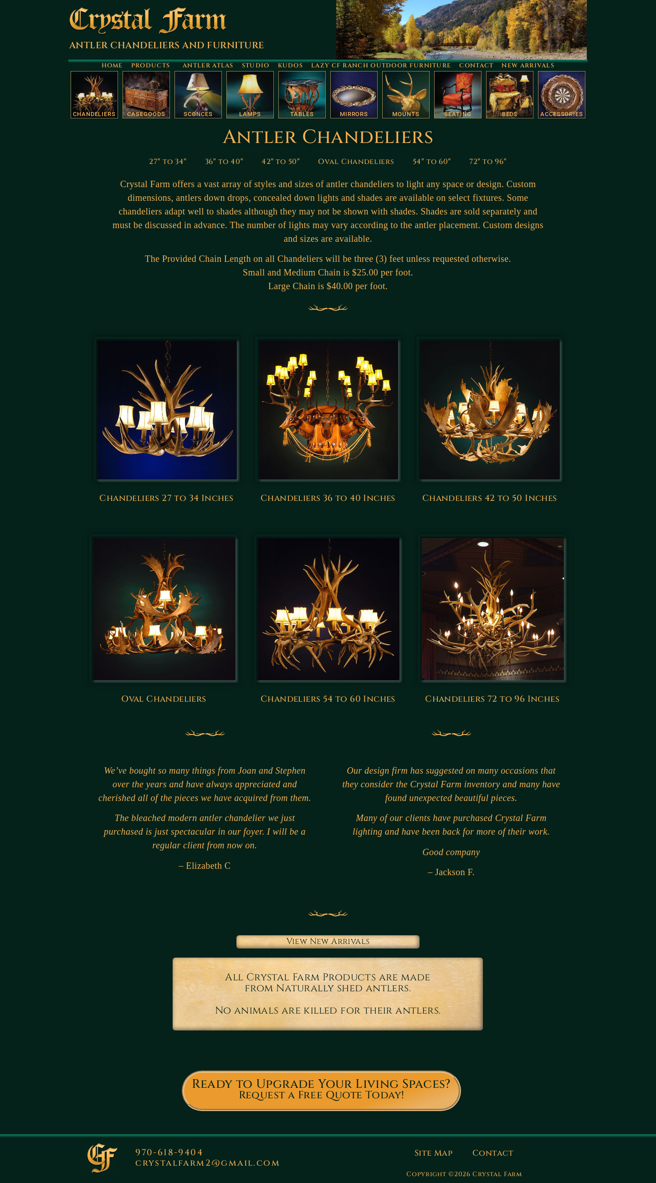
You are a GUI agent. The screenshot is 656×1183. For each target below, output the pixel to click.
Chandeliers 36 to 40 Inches (328, 498)
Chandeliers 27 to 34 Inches (166, 498)
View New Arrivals (328, 941)
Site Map (433, 1153)
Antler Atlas (208, 65)
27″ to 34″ (167, 162)
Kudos (290, 65)
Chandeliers (94, 114)
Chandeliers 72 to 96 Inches (492, 699)
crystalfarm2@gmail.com (207, 1163)
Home (112, 65)
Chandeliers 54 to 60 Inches (328, 699)
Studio (256, 65)
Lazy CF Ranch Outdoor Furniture (381, 65)
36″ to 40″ (224, 162)
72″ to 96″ (488, 162)
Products (152, 65)
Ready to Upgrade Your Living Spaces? (321, 1084)
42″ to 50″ (280, 162)
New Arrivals (528, 65)
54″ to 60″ (432, 162)
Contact (476, 65)
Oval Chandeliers (356, 162)
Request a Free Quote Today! (322, 1095)
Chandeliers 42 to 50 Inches (489, 498)
